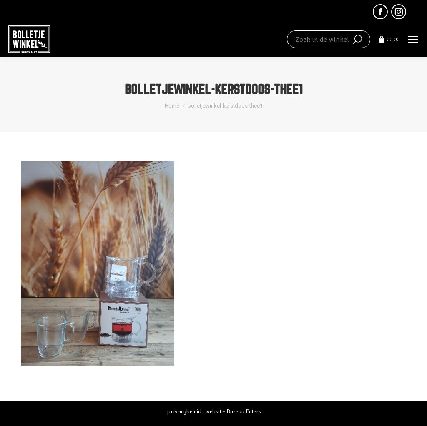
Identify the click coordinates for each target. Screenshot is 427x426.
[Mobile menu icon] (413, 39)
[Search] (328, 39)
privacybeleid (184, 411)
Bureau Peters (243, 411)
